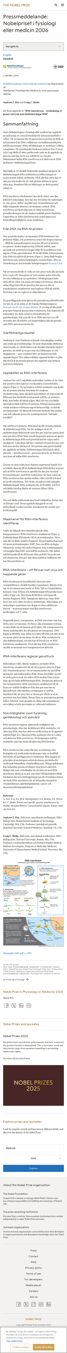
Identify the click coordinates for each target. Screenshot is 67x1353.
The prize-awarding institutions (20, 1212)
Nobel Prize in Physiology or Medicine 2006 (33, 992)
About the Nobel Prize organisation (26, 1185)
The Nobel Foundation (15, 1193)
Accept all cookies (44, 1347)
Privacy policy (33, 1267)
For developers (33, 1279)
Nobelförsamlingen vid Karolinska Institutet (25, 83)
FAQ (33, 1262)
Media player (33, 1285)
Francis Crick (55, 263)
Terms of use (33, 1273)
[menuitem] (33, 1250)
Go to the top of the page (14, 980)
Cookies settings (20, 1347)
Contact (33, 1256)
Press (33, 1250)
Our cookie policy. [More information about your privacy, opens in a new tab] (15, 1341)
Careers (33, 1291)
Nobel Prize (33, 1319)
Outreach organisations (16, 1227)
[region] (33, 1340)
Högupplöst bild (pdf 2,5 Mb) (17, 953)
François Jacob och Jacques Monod (20, 307)
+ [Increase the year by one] (60, 1158)
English (7, 55)
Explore (33, 1168)
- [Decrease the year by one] (6, 1158)
